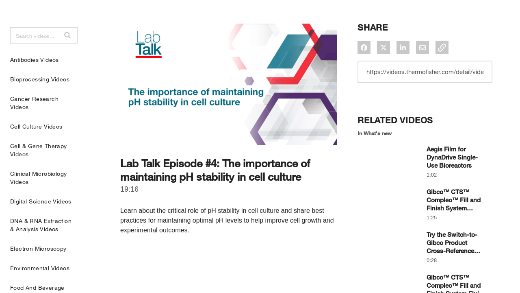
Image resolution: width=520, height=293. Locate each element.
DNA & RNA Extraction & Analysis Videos (41, 245)
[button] (67, 55)
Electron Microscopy (38, 268)
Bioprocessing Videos (39, 99)
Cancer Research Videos (34, 123)
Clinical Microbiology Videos (38, 198)
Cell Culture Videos (36, 146)
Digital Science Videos (41, 221)
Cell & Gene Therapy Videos (38, 170)
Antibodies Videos (34, 80)
